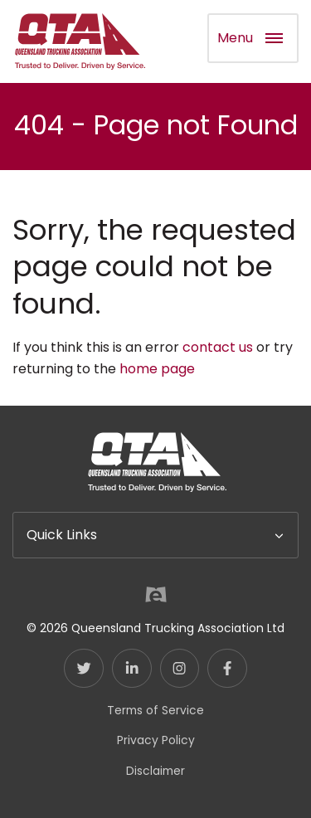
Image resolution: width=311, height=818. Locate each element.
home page (157, 368)
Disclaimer (155, 770)
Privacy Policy (156, 740)
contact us (217, 347)
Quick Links (62, 534)
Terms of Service (155, 710)
